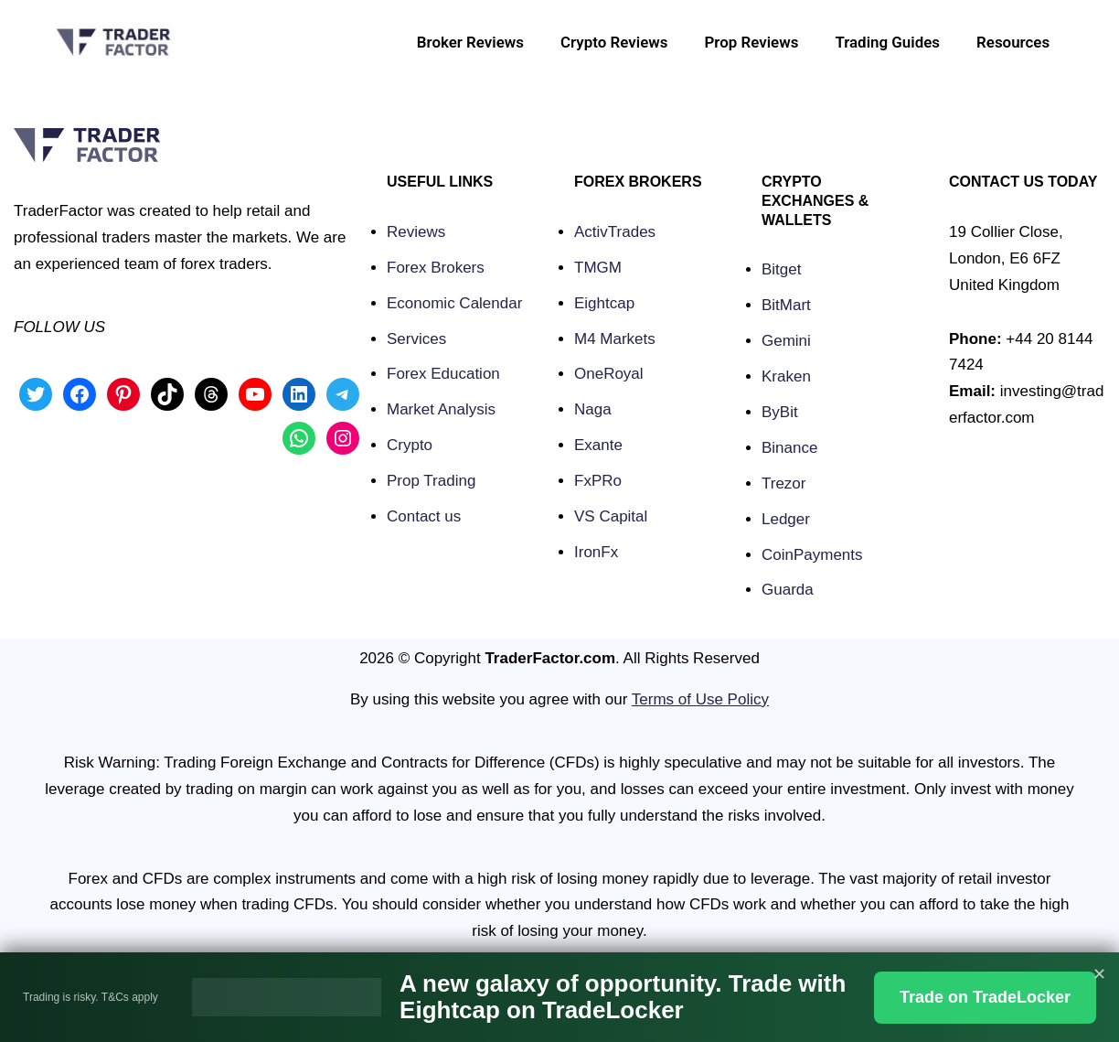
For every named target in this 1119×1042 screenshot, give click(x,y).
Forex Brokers (436, 267)
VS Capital (610, 516)
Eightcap (604, 303)
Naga (593, 409)
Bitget (781, 269)
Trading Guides (886, 42)
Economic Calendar (454, 303)
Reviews (416, 232)
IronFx (596, 552)
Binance (789, 448)
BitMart (786, 305)
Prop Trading (431, 480)
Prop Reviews (750, 42)
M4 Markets (614, 339)
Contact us (424, 516)
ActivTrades (614, 232)
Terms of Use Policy (700, 699)
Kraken (786, 376)
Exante (598, 445)
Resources (1013, 42)
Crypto (409, 445)
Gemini (786, 340)
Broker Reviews (468, 42)
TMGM (598, 267)
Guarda (788, 589)
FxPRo (598, 480)
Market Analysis (441, 409)
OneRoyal (609, 373)
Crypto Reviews (612, 42)
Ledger (786, 519)
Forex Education (443, 373)
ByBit (780, 412)
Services (416, 339)
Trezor (784, 483)
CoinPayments (812, 555)
